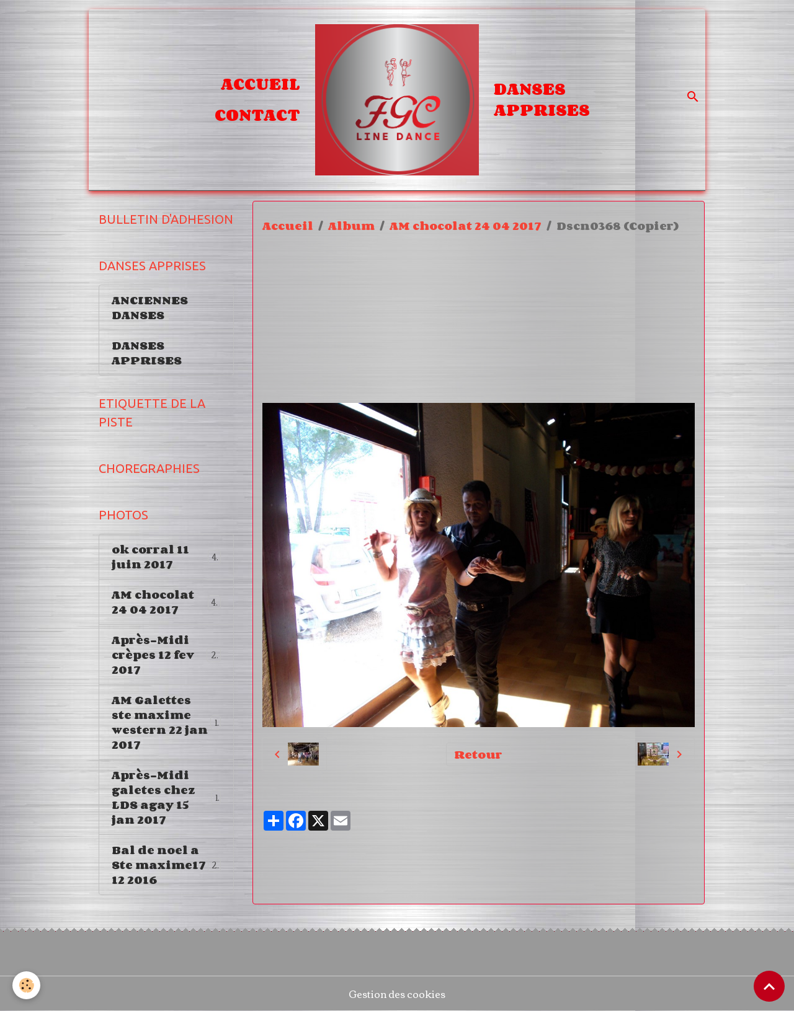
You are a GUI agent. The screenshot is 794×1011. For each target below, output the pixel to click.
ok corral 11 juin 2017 (166, 556)
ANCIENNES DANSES (150, 307)
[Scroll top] (769, 986)
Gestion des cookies (397, 993)
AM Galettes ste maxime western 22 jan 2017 (166, 722)
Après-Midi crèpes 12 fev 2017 (167, 654)
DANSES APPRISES (542, 99)
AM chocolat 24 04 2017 (466, 225)
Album (351, 225)
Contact (257, 115)
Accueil (260, 84)
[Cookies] (26, 985)
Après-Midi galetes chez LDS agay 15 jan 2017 (166, 797)
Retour (478, 754)
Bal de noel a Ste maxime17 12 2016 (168, 865)
